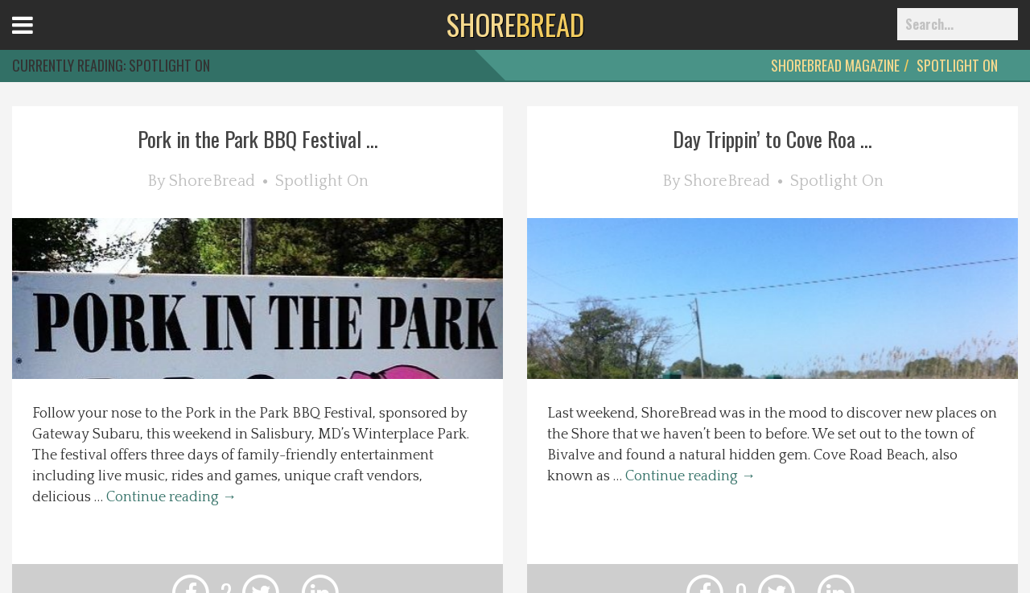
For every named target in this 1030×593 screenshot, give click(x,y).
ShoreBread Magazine (835, 65)
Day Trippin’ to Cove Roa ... (772, 138)
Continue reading (171, 497)
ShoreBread (212, 181)
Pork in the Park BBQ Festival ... (258, 138)
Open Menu (42, 40)
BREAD (515, 24)
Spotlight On (957, 65)
